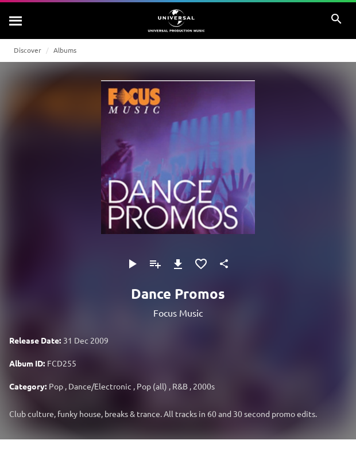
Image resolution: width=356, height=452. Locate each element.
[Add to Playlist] (155, 264)
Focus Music (178, 312)
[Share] (224, 264)
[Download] (178, 264)
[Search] (16, 20)
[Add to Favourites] (201, 264)
